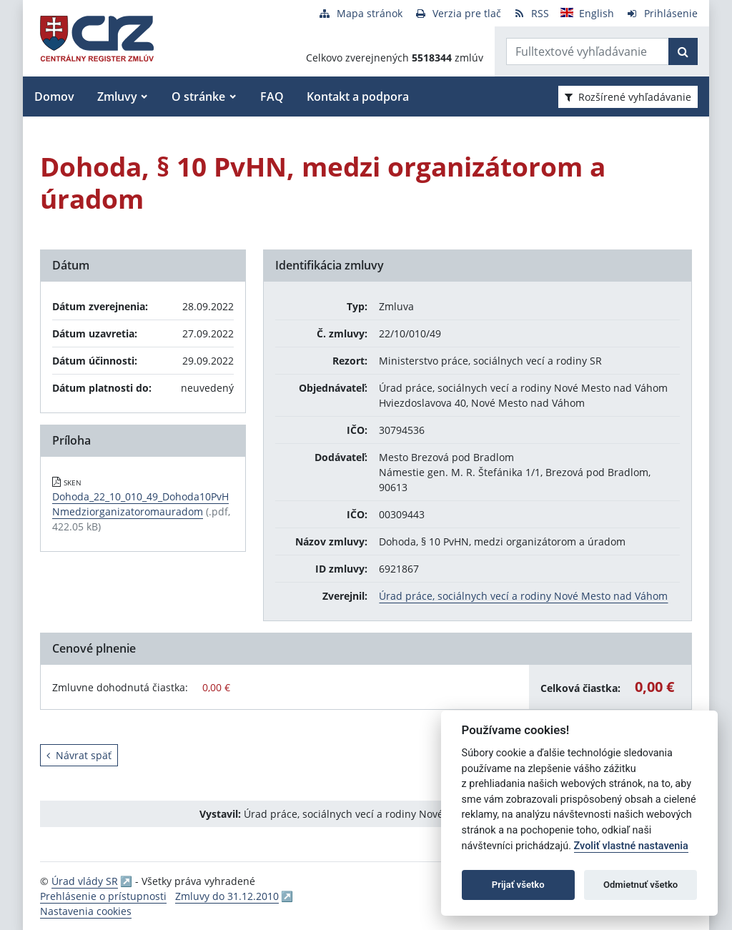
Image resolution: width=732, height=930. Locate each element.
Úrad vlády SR (84, 881)
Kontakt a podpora (358, 96)
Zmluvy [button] (117, 96)
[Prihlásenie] (661, 13)
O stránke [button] (198, 96)
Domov (54, 96)
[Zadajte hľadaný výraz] (587, 51)
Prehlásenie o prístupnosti (103, 896)
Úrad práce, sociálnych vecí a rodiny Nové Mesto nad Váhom (523, 596)
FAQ (272, 96)
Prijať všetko (518, 884)
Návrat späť (79, 755)
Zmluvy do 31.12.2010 (227, 896)
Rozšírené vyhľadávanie (628, 97)
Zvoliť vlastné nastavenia (631, 846)
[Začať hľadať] (683, 51)
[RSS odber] (531, 13)
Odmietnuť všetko (640, 884)
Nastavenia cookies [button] (86, 911)
